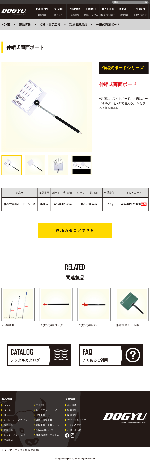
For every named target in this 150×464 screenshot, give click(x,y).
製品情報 (25, 24)
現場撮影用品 (78, 24)
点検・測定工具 (50, 24)
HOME (5, 24)
